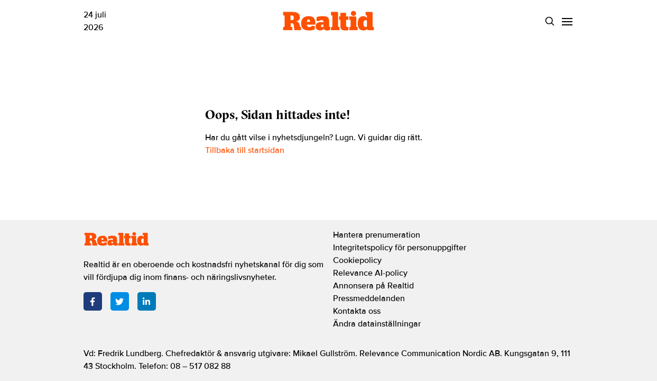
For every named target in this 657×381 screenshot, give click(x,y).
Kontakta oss (357, 311)
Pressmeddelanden (369, 298)
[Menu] (567, 21)
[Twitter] (119, 301)
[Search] (550, 21)
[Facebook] (93, 301)
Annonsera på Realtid (373, 285)
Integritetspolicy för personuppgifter (399, 247)
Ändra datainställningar (377, 324)
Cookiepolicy (357, 260)
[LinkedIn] (146, 301)
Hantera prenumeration (376, 235)
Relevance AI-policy (370, 273)
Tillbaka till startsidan (244, 150)
